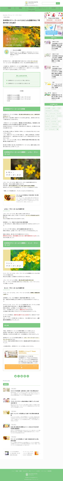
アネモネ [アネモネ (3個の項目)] (59, 101)
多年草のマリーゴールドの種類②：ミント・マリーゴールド (20, 99)
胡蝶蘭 (20, 8)
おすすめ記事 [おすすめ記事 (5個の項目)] (47, 101)
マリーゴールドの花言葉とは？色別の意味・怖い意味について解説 (27, 196)
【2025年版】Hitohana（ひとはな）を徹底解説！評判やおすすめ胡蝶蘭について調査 (57, 56)
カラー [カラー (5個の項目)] (46, 106)
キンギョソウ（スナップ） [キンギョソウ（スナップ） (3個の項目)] (50, 109)
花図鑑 (9, 8)
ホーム (13, 470)
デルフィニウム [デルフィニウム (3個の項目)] (55, 117)
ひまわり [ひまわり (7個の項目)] (53, 101)
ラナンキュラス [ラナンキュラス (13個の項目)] (52, 122)
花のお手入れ (31, 8)
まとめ (8, 101)
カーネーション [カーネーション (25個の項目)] (52, 106)
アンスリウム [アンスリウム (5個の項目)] (56, 104)
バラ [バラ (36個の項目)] (60, 120)
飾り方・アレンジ (42, 8)
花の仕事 (53, 8)
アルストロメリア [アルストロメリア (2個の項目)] (48, 104)
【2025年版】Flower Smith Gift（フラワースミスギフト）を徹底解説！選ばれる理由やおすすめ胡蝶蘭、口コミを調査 (57, 68)
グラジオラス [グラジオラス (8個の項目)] (59, 109)
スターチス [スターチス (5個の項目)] (47, 114)
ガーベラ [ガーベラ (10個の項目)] (59, 106)
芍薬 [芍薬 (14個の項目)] (57, 122)
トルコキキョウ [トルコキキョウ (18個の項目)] (54, 120)
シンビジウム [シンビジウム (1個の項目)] (47, 112)
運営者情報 (49, 470)
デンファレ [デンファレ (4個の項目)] (47, 120)
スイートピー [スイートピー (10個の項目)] (54, 112)
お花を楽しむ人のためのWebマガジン (31, 477)
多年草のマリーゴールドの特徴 (14, 95)
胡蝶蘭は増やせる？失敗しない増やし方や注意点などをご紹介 (57, 90)
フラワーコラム (31, 10)
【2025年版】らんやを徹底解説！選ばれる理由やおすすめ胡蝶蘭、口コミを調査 (57, 45)
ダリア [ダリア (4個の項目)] (59, 114)
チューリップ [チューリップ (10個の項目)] (47, 117)
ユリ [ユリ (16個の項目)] (46, 122)
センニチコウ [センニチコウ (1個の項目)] (53, 114)
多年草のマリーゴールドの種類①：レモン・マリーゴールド (20, 97)
